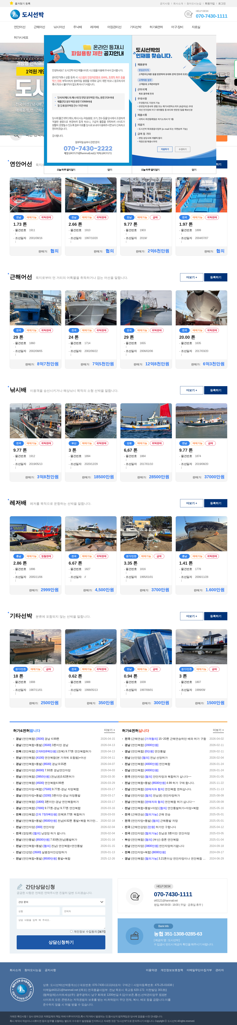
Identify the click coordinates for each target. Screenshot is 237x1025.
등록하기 (215, 277)
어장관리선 (114, 27)
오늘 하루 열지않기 (150, 169)
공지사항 (165, 3)
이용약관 (151, 970)
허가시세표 (21, 37)
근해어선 (39, 27)
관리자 (219, 970)
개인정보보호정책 (172, 970)
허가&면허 (156, 27)
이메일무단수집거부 (199, 970)
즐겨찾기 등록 (20, 3)
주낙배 (77, 27)
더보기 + (191, 277)
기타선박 (135, 27)
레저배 (94, 27)
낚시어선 (59, 27)
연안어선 (19, 27)
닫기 (194, 169)
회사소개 (178, 3)
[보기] (101, 931)
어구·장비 (177, 27)
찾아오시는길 (194, 3)
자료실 (196, 27)
